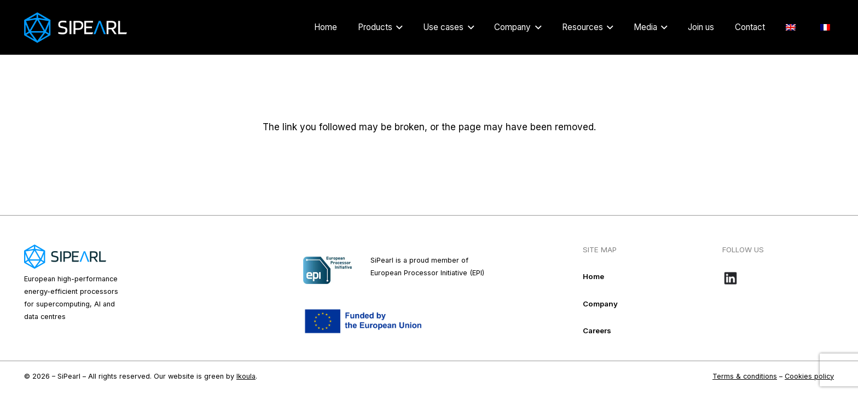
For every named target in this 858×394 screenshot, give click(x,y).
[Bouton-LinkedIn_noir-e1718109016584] (778, 278)
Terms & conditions (744, 376)
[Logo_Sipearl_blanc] (75, 27)
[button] (397, 27)
